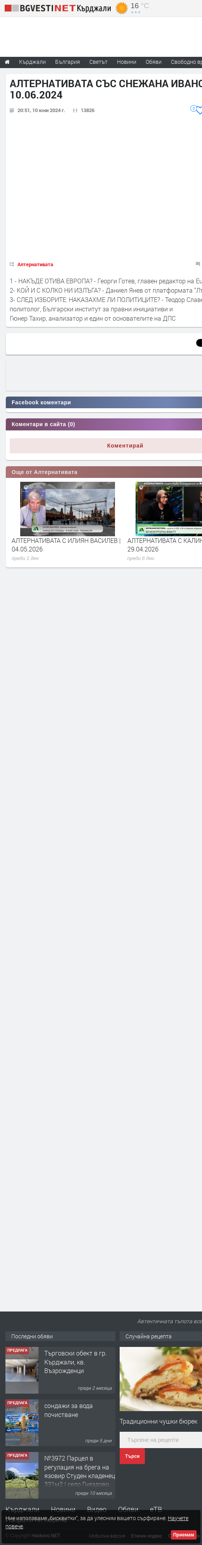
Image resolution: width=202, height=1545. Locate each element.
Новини (126, 61)
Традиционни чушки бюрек (158, 1421)
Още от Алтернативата (44, 472)
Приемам (183, 1535)
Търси (132, 1456)
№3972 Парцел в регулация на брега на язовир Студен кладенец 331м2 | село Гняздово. (79, 1471)
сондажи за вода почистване (68, 1409)
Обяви (128, 1509)
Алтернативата (35, 264)
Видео (96, 1509)
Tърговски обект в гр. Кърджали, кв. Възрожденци (75, 1362)
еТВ (156, 1509)
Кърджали (22, 1509)
